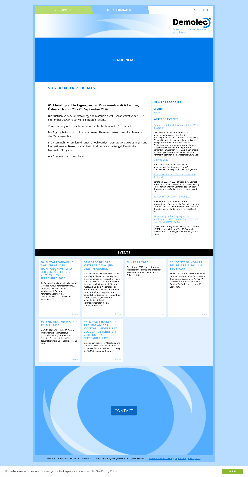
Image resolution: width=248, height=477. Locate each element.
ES (199, 9)
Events (158, 108)
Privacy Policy (194, 458)
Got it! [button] (232, 471)
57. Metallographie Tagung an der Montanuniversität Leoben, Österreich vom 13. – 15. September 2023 (176, 219)
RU (207, 9)
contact (124, 410)
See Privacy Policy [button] (106, 471)
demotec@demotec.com (160, 458)
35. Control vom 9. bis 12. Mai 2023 (172, 196)
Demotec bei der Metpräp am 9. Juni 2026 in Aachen (176, 126)
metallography (119, 10)
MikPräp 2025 (161, 159)
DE (189, 9)
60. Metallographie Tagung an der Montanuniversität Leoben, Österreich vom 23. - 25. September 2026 (57, 270)
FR (203, 9)
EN (194, 9)
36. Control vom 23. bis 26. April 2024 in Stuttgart (175, 175)
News (157, 112)
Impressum (180, 458)
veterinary (63, 10)
